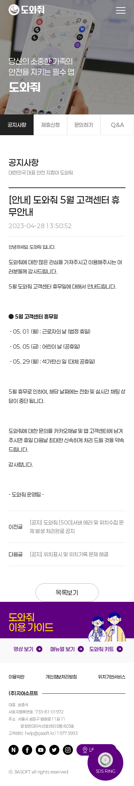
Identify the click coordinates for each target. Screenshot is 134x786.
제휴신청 (50, 125)
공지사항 (17, 125)
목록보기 (67, 592)
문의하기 (83, 125)
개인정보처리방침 (61, 677)
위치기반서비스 (111, 677)
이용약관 (16, 677)
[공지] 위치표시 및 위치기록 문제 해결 (69, 554)
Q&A (117, 125)
